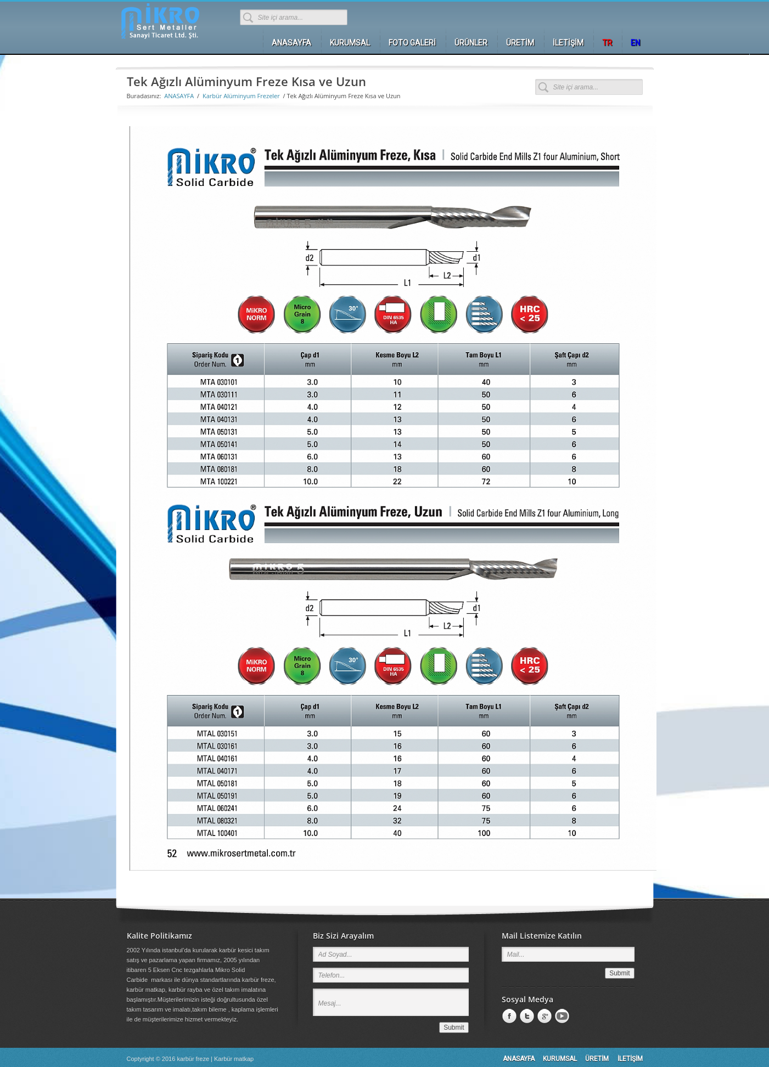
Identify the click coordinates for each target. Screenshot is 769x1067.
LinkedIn (525, 1016)
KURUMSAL (560, 1059)
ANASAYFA (179, 96)
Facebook (508, 1016)
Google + (543, 1016)
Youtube (561, 1016)
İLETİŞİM (630, 1059)
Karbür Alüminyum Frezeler (241, 96)
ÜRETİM (597, 1059)
